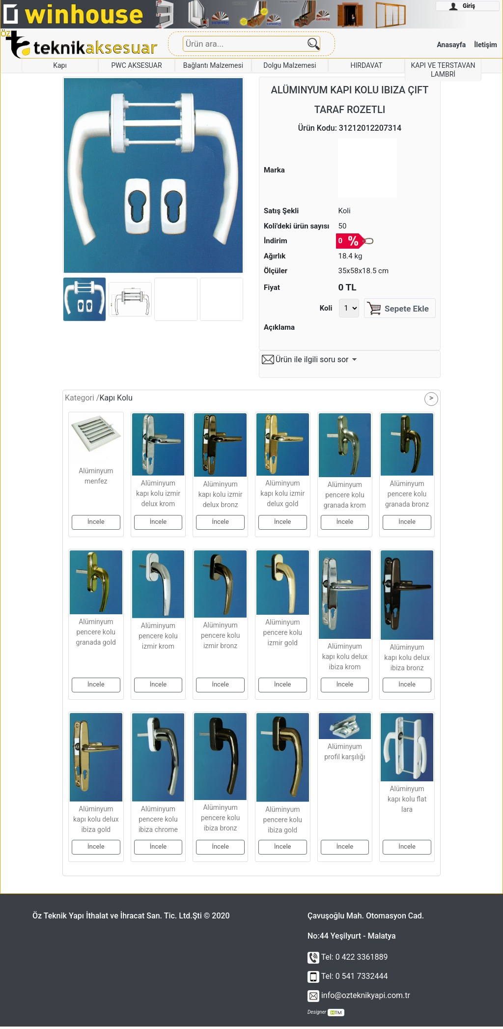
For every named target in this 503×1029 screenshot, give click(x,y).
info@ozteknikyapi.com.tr (358, 997)
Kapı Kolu (115, 400)
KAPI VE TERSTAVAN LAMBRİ (443, 69)
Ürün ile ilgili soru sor (312, 362)
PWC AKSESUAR (136, 65)
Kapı (60, 65)
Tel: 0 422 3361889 (347, 959)
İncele (95, 524)
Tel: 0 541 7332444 (347, 978)
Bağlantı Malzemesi (213, 65)
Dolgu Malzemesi (289, 65)
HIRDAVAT (366, 65)
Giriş (462, 6)
